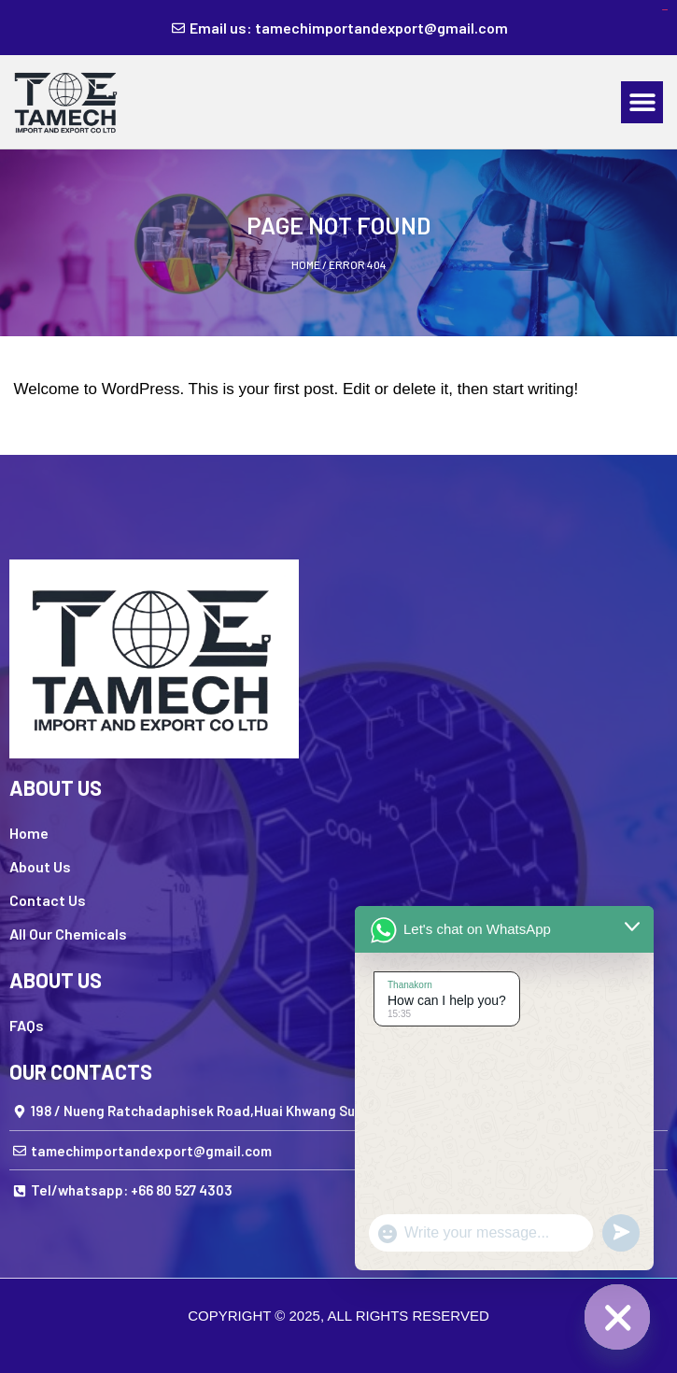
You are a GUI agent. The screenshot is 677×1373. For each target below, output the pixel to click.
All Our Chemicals (68, 933)
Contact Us (47, 900)
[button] (642, 102)
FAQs (26, 1025)
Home (305, 264)
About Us (40, 866)
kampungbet (665, 9)
